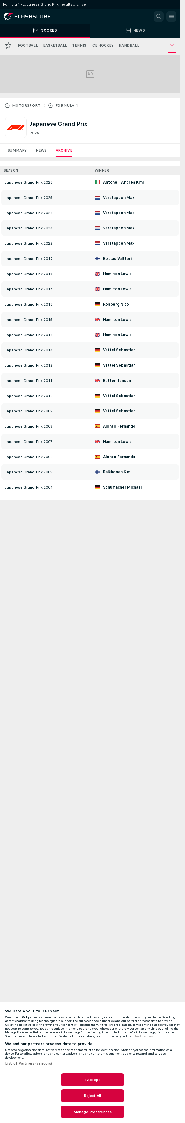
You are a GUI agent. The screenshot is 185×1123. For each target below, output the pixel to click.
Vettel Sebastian (119, 350)
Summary (17, 150)
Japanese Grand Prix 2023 (28, 228)
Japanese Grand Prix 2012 (28, 365)
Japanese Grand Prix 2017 (28, 289)
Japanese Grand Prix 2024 (28, 212)
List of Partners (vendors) (28, 1063)
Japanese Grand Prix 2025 (28, 197)
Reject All (92, 1095)
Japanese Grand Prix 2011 (28, 380)
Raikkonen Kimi (117, 472)
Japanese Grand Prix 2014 (28, 334)
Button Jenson (117, 380)
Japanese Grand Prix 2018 (28, 273)
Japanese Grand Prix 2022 (28, 243)
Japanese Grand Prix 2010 (28, 395)
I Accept (92, 1080)
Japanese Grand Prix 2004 (28, 487)
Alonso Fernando (119, 426)
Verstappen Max (118, 197)
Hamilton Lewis (117, 273)
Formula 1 (66, 105)
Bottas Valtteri (117, 258)
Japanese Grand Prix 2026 (28, 182)
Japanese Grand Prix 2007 (28, 441)
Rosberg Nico (116, 304)
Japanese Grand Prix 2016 (28, 304)
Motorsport (26, 105)
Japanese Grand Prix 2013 (28, 350)
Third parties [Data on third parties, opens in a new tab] (143, 1036)
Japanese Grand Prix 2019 (28, 258)
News (41, 150)
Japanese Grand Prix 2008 (28, 426)
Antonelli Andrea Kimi (123, 182)
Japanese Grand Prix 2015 (28, 319)
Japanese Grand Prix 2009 (28, 411)
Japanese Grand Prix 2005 (28, 472)
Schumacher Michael (122, 487)
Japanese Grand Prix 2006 (28, 456)
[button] (159, 16)
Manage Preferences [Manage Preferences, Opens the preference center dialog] (92, 1112)
